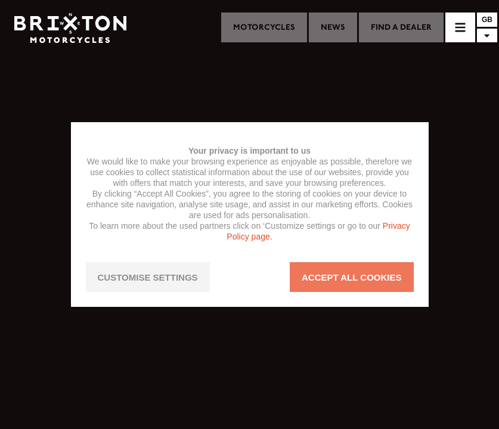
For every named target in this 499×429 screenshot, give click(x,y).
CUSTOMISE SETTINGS (148, 277)
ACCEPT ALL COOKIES (352, 277)
